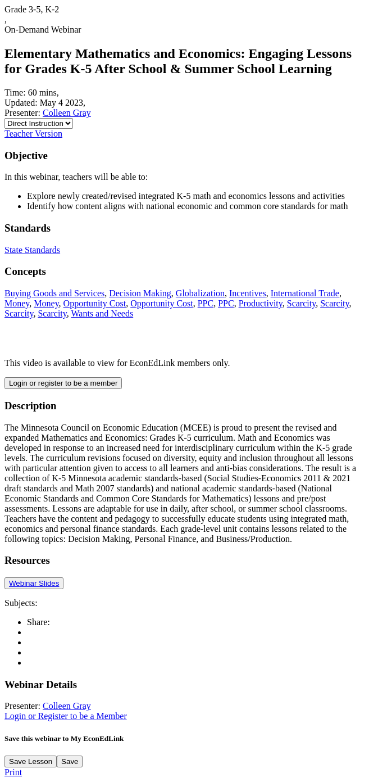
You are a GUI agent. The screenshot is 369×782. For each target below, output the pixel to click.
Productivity (261, 303)
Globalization (200, 293)
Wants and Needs (102, 313)
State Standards (32, 250)
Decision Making (140, 293)
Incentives (247, 293)
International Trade (305, 293)
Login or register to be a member (63, 383)
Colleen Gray (67, 112)
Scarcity (301, 303)
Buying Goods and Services (54, 293)
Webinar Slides (34, 583)
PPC (205, 303)
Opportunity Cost (94, 303)
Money (16, 303)
